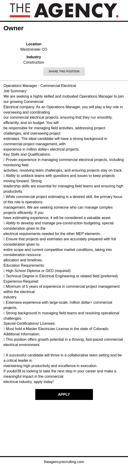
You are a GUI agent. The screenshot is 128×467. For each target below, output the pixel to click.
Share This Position (64, 71)
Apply (64, 394)
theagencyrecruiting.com (64, 462)
